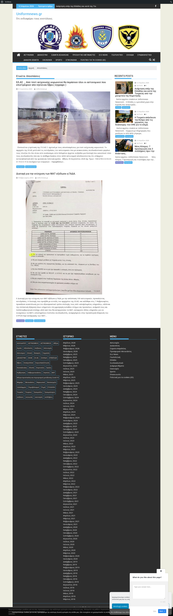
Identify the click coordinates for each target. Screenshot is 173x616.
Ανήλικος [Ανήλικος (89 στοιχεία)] (38, 348)
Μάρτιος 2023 (69, 449)
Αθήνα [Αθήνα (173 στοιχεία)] (55, 343)
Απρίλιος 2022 (69, 481)
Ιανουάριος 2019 (70, 570)
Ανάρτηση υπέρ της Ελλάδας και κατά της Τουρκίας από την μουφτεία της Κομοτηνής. (94, 6)
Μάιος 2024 (68, 409)
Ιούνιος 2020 (68, 544)
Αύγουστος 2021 (70, 504)
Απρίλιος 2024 (69, 412)
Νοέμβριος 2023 (70, 426)
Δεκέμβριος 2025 (70, 354)
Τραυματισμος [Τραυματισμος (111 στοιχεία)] (50, 392)
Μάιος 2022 (68, 478)
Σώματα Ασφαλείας (60, 55)
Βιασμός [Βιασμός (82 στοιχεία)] (37, 353)
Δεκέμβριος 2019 (70, 561)
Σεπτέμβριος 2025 (71, 363)
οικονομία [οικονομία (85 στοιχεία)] (38, 397)
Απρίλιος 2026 (69, 342)
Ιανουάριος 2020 (70, 559)
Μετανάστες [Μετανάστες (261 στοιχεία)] (29, 382)
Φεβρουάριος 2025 (71, 383)
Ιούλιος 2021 (68, 507)
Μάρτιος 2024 (69, 415)
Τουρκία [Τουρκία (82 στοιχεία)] (20, 392)
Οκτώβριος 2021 (70, 498)
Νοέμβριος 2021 (70, 495)
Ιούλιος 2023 (68, 438)
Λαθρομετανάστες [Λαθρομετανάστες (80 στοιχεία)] (34, 372)
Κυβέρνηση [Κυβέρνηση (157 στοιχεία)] (21, 372)
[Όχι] (170, 612)
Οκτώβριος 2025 (70, 360)
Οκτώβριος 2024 (70, 394)
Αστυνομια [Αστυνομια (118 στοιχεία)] (21, 353)
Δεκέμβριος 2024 (70, 389)
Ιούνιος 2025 (68, 371)
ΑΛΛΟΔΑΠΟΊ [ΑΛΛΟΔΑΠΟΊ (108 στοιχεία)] (21, 343)
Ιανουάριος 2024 (70, 420)
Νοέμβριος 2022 (70, 461)
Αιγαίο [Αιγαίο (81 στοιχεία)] (19, 348)
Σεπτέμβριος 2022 (71, 466)
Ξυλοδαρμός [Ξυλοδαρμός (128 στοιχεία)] (21, 387)
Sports (59, 60)
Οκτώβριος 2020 (70, 533)
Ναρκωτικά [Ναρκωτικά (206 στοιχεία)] (41, 382)
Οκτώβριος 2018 (70, 579)
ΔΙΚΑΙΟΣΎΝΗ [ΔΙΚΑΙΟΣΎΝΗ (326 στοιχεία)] (21, 358)
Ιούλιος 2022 (68, 472)
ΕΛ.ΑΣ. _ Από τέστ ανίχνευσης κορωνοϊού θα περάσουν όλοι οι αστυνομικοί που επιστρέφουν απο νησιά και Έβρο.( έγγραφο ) (61, 83)
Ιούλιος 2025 (68, 368)
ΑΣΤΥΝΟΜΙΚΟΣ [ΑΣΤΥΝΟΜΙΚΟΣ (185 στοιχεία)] (46, 343)
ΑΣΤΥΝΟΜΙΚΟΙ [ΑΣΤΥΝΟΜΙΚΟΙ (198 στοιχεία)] (33, 343)
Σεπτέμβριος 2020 (71, 535)
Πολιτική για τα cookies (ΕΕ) (93, 60)
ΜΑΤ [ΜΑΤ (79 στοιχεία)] (53, 372)
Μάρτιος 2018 (69, 599)
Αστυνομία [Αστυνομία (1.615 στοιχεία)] (48, 348)
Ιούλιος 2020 (68, 541)
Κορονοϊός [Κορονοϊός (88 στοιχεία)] (40, 368)
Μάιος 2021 (68, 512)
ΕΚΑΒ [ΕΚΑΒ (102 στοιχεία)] (30, 358)
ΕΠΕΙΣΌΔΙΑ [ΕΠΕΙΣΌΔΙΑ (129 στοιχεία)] (53, 358)
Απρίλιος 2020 (69, 550)
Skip (154, 611)
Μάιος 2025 (68, 374)
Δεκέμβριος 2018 (70, 573)
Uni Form (139, 86)
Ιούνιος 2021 (68, 510)
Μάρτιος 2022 (69, 484)
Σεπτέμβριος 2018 (71, 582)
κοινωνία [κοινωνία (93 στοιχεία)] (29, 397)
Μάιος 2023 (68, 443)
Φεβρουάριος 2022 (71, 487)
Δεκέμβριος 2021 (70, 492)
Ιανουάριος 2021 (70, 524)
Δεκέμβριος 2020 (70, 527)
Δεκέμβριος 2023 (70, 423)
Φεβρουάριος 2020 (71, 556)
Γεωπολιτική (117, 55)
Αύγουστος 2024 (70, 400)
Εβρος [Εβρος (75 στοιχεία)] (19, 363)
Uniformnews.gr (29, 14)
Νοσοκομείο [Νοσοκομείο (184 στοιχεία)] (51, 382)
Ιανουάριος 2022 (70, 489)
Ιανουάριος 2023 (70, 455)
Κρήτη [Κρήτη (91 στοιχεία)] (49, 368)
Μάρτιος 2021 (69, 518)
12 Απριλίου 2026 (142, 83)
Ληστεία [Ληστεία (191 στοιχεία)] (46, 372)
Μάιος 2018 (68, 593)
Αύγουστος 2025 (70, 366)
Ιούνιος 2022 (68, 475)
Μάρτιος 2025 (69, 380)
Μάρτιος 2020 (69, 553)
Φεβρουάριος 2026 (71, 348)
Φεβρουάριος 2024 (71, 417)
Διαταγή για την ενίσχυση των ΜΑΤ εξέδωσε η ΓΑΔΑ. (46, 173)
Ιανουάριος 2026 (70, 351)
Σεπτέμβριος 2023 (71, 432)
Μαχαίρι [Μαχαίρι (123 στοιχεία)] (20, 382)
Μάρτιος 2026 (69, 345)
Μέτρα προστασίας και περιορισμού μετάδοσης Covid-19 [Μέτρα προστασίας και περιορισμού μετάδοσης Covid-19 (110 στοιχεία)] (38, 377)
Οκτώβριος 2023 (70, 429)
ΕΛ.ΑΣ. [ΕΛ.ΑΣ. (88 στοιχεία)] (36, 358)
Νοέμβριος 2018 (70, 576)
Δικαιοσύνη (42, 55)
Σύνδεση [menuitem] (8, 2)
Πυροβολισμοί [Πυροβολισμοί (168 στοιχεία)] (33, 387)
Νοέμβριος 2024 (70, 391)
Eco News (103, 55)
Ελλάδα (130, 55)
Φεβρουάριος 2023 (71, 452)
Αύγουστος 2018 (70, 584)
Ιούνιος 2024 (68, 406)
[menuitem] (2, 2)
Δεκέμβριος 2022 (70, 458)
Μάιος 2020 (68, 547)
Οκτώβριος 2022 (70, 463)
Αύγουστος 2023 (70, 435)
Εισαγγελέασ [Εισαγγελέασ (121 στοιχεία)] (28, 363)
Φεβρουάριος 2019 (71, 567)
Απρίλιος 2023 (69, 446)
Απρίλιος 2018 (69, 596)
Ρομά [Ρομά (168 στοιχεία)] (43, 387)
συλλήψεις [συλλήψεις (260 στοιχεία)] (49, 397)
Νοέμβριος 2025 (70, 357)
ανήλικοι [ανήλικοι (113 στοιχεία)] (20, 397)
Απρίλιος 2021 (69, 515)
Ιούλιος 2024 (68, 403)
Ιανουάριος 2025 (70, 386)
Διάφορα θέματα (31, 60)
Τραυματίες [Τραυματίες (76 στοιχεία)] (38, 392)
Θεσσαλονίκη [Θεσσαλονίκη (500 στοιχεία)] (22, 368)
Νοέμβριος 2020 (70, 530)
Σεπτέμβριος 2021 (71, 501)
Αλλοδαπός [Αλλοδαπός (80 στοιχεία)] (28, 348)
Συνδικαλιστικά (144, 55)
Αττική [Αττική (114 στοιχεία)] (29, 353)
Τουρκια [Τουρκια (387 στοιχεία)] (28, 392)
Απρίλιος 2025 (69, 377)
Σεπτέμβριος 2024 (71, 397)
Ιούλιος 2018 (68, 587)
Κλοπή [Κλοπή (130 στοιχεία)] (31, 368)
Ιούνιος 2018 (68, 590)
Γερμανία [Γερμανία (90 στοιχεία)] (46, 353)
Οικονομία (47, 60)
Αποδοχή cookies (120, 606)
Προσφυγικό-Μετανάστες (83, 55)
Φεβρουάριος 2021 (71, 521)
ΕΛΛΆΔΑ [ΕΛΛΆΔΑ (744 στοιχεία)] (44, 358)
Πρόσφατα (20, 167)
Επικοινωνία (71, 60)
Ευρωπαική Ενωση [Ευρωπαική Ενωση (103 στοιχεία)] (42, 363)
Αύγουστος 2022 (70, 469)
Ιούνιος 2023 (68, 440)
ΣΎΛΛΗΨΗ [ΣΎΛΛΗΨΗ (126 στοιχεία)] (51, 387)
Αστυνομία (29, 55)
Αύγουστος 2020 (70, 538)
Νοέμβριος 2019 (70, 564)
